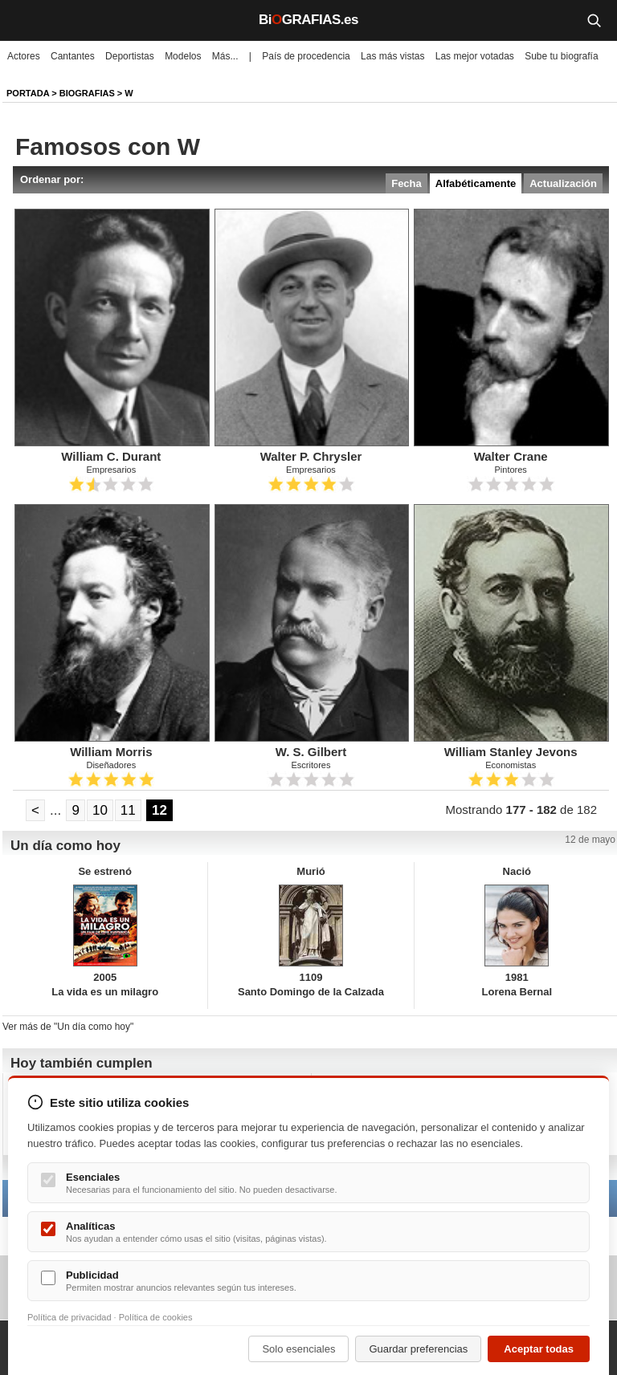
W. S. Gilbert (311, 752)
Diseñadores (111, 765)
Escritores (311, 765)
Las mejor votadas (474, 56)
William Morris (111, 752)
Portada (27, 93)
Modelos (183, 56)
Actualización (563, 183)
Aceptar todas (539, 1349)
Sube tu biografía (561, 56)
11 (128, 810)
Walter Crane (511, 456)
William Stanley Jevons (511, 752)
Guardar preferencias (418, 1349)
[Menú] (24, 20)
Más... (225, 56)
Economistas (510, 765)
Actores (23, 56)
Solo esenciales (298, 1349)
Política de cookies (156, 1317)
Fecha (406, 183)
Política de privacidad (69, 1317)
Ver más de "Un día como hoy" (67, 1026)
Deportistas (129, 56)
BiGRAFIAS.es (308, 19)
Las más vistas (392, 56)
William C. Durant (111, 456)
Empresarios (111, 469)
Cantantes (73, 56)
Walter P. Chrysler (311, 456)
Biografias (87, 93)
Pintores (510, 469)
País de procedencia (305, 56)
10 (100, 810)
